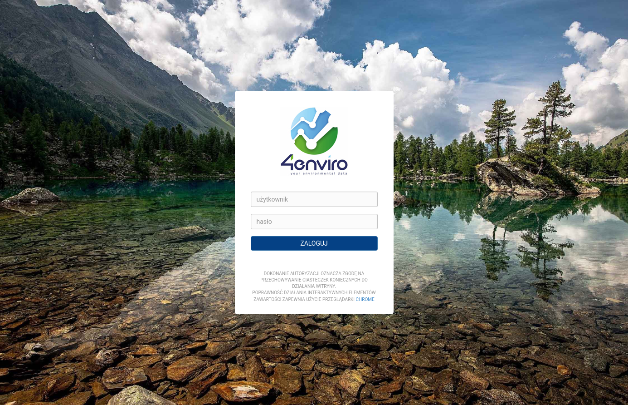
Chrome (365, 299)
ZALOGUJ (314, 243)
